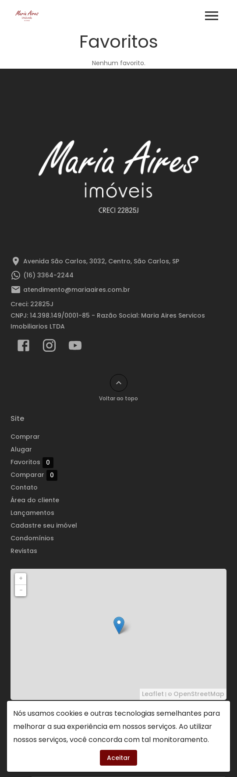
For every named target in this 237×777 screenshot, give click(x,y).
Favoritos (32, 462)
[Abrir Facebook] (23, 347)
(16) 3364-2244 (48, 275)
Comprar (25, 436)
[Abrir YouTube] (75, 347)
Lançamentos (32, 512)
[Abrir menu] (212, 16)
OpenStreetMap (198, 694)
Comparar (34, 475)
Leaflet (153, 694)
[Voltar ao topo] (118, 383)
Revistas (24, 550)
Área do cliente (35, 500)
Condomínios (32, 538)
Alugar (21, 449)
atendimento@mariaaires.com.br (76, 289)
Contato (24, 487)
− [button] (21, 590)
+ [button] (21, 578)
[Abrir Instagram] (49, 347)
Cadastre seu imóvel (44, 525)
